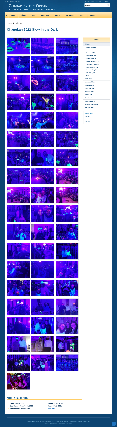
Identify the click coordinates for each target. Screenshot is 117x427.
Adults (23, 15)
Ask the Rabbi (89, 1)
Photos (57, 15)
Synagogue (70, 15)
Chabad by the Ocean (60, 7)
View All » (51, 409)
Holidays (18, 23)
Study (82, 15)
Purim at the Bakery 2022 (20, 409)
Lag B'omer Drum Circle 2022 (21, 406)
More (87, 75)
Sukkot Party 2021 (55, 406)
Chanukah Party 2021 (56, 403)
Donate (17, 1)
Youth (33, 15)
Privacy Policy (69, 423)
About (12, 1)
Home (7, 1)
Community (45, 15)
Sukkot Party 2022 (17, 403)
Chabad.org (54, 423)
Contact (106, 1)
